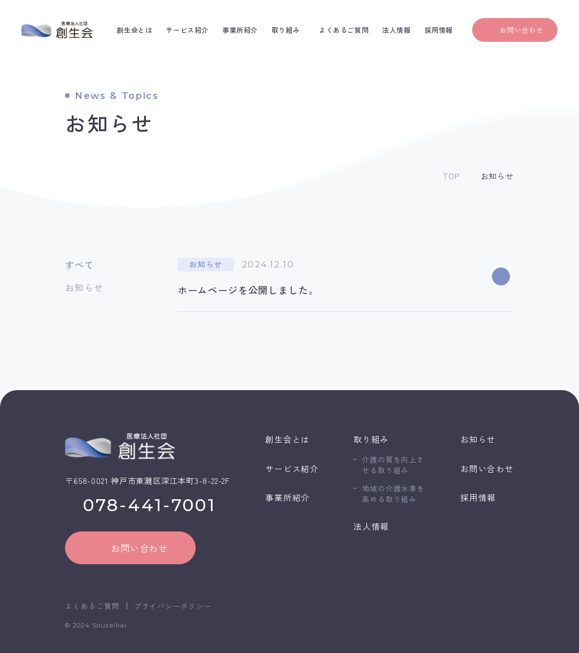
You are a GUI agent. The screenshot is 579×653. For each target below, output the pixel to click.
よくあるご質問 (92, 605)
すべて (79, 264)
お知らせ (84, 287)
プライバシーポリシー (173, 605)
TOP (451, 175)
